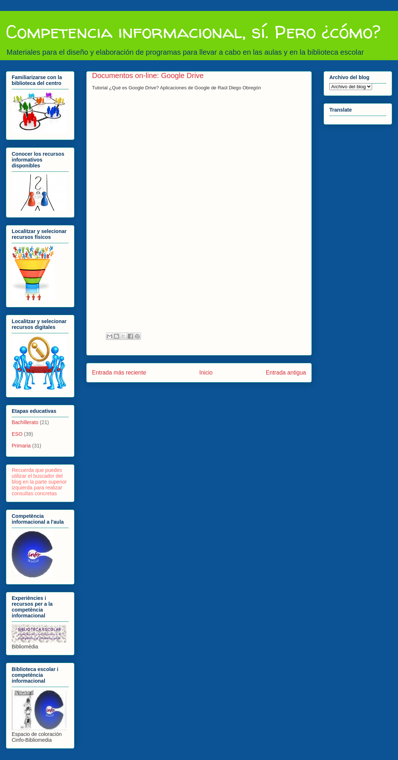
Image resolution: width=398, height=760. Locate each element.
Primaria (21, 446)
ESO (17, 434)
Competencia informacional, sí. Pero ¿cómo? (193, 31)
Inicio (206, 372)
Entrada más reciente (119, 372)
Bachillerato (25, 422)
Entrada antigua (286, 372)
